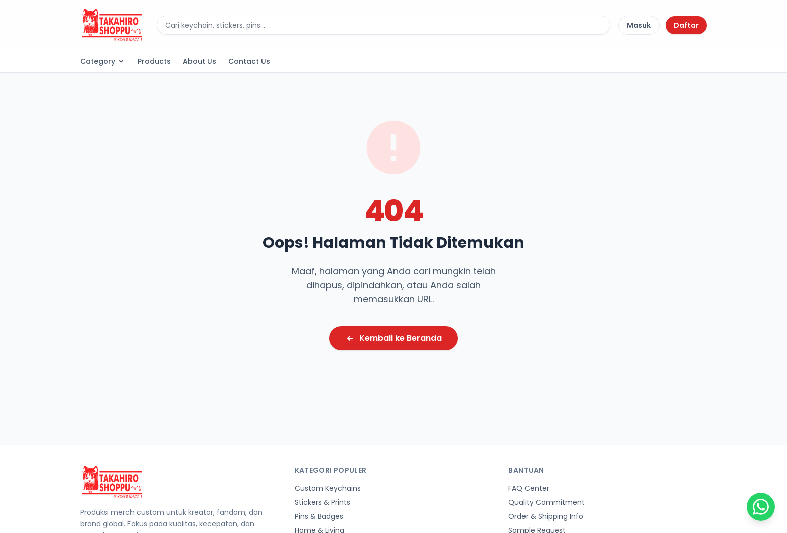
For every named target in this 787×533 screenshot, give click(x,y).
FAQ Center (528, 488)
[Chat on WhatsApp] (761, 507)
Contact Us (249, 61)
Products (154, 61)
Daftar (686, 25)
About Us (199, 61)
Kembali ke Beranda (393, 338)
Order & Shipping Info (545, 516)
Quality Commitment (546, 502)
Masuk (639, 25)
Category (102, 61)
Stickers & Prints (322, 502)
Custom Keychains (328, 488)
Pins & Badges (319, 516)
